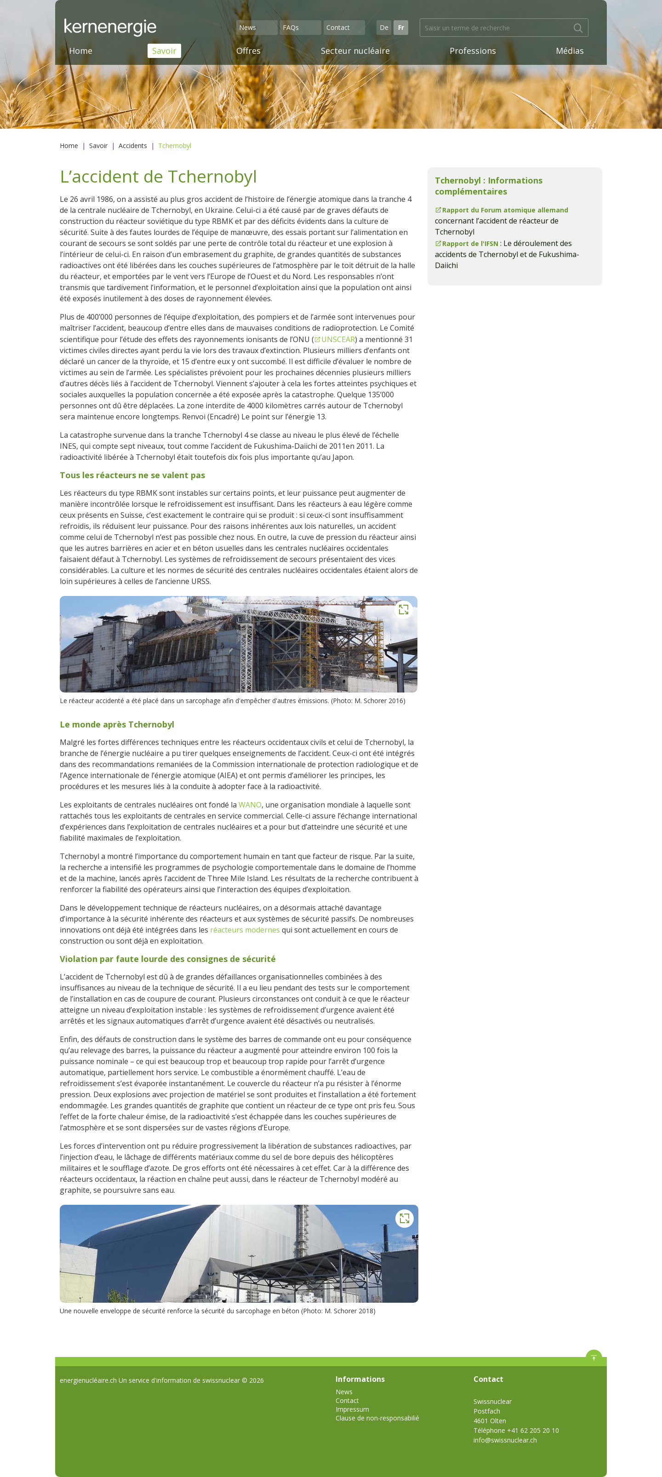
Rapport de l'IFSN (470, 243)
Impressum (352, 1409)
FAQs (291, 27)
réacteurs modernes (245, 930)
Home (80, 50)
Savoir (164, 50)
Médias (570, 50)
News (247, 27)
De (384, 27)
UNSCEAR (338, 339)
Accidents (133, 145)
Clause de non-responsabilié (377, 1418)
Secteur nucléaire (355, 50)
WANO (250, 805)
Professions (473, 50)
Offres (248, 50)
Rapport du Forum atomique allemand (505, 210)
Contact (338, 27)
